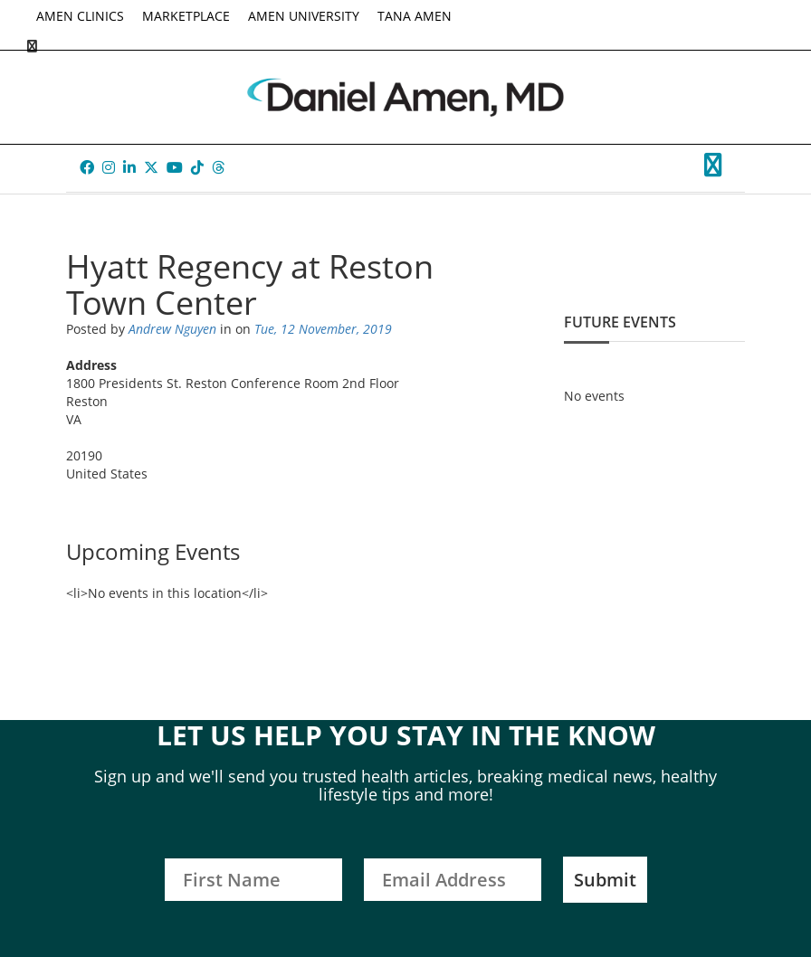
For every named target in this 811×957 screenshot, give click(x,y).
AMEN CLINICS (80, 15)
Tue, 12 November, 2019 (323, 328)
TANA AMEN (414, 15)
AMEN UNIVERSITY (303, 15)
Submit (605, 879)
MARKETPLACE (186, 15)
